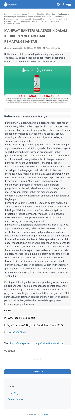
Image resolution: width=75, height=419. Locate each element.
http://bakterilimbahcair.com (49, 343)
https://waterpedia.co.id (22, 343)
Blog (16, 393)
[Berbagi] (9, 351)
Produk (15, 399)
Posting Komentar (53, 48)
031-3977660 (19, 332)
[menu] (68, 4)
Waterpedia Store (41, 414)
